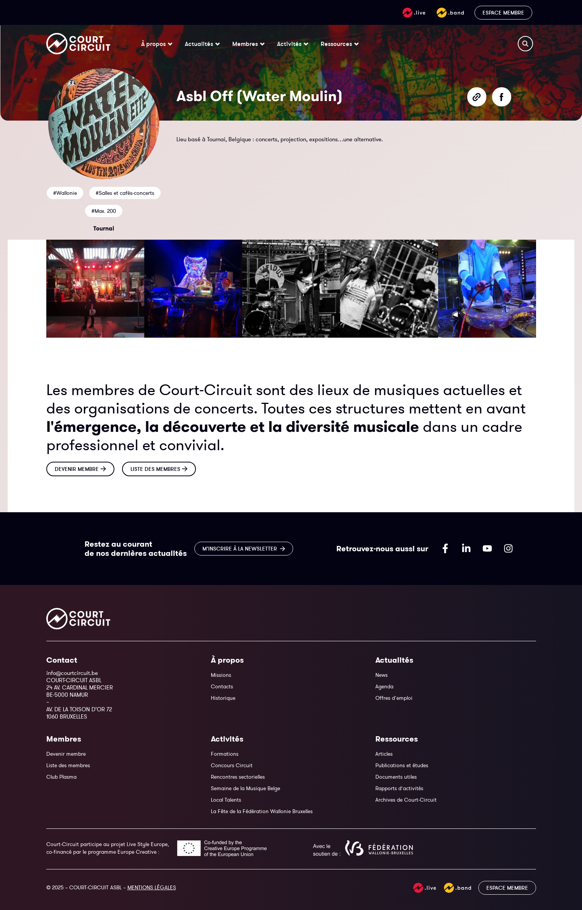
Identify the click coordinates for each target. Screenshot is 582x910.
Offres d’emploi (393, 697)
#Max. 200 (103, 210)
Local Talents (226, 799)
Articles (384, 753)
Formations (224, 753)
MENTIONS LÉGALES (151, 887)
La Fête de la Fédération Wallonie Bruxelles (262, 811)
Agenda (384, 686)
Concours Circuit (232, 765)
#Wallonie (65, 193)
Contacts (222, 686)
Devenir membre (66, 753)
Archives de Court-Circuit (406, 799)
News (381, 674)
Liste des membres (68, 765)
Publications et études (401, 765)
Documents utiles (396, 776)
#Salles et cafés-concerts (125, 193)
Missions (221, 674)
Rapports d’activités (399, 788)
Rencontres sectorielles (238, 776)
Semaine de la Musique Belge (245, 788)
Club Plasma (61, 776)
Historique (223, 697)
